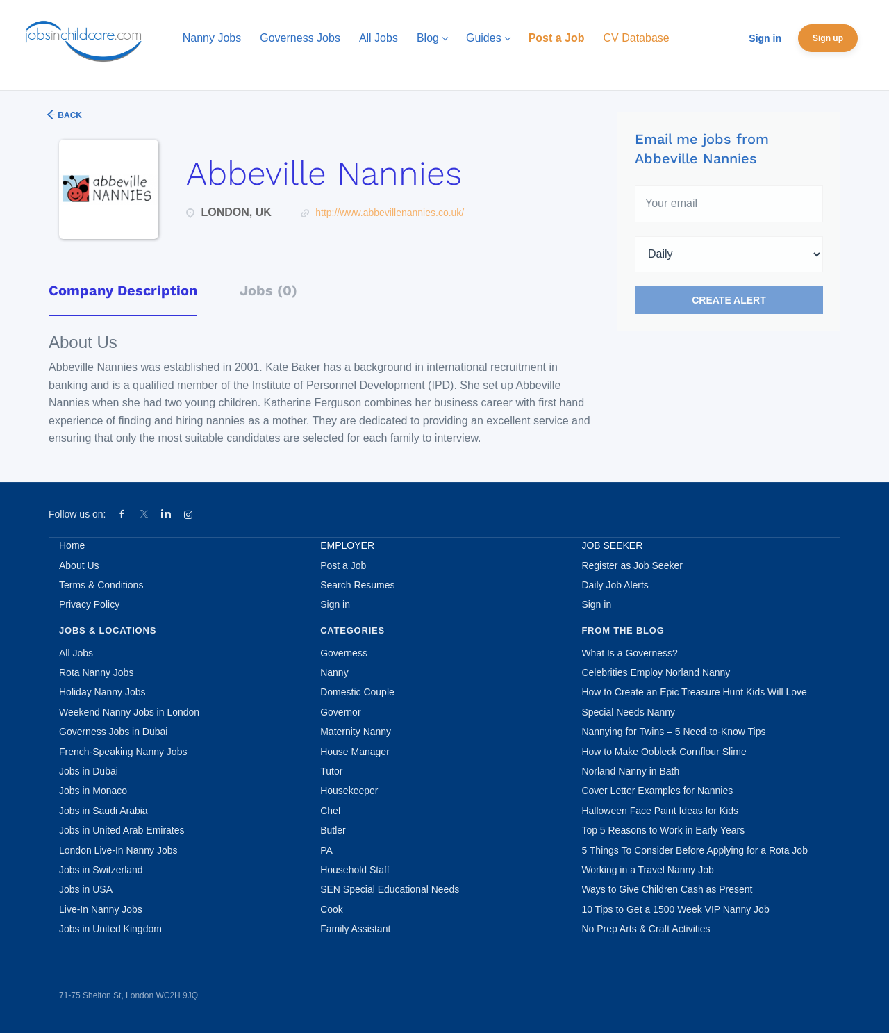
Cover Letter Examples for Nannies (657, 790)
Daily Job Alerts (614, 584)
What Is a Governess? (629, 653)
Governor (340, 712)
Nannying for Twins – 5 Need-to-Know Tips (673, 731)
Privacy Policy (89, 604)
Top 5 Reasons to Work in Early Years (663, 830)
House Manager (355, 751)
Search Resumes (357, 584)
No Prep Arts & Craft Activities (645, 928)
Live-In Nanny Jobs (100, 909)
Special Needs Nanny (628, 712)
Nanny (334, 672)
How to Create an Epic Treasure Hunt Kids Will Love (693, 691)
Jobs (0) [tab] (268, 290)
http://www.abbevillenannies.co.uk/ (389, 212)
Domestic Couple (357, 691)
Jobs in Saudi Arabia (103, 810)
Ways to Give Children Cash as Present (666, 889)
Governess (343, 653)
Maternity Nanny (355, 731)
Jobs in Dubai (88, 771)
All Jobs (76, 653)
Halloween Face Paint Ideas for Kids (659, 810)
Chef (330, 810)
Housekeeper (349, 790)
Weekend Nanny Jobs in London (129, 712)
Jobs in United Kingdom (110, 928)
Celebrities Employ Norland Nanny (655, 672)
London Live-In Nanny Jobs (118, 850)
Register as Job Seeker (632, 565)
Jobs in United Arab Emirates (122, 830)
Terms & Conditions (101, 584)
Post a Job (343, 565)
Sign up (828, 38)
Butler (333, 830)
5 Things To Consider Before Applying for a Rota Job (694, 850)
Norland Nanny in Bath (630, 771)
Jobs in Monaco (93, 790)
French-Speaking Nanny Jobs (123, 751)
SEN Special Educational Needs (389, 889)
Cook (331, 909)
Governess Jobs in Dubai (113, 731)
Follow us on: (77, 514)
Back (69, 115)
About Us (79, 565)
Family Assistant (355, 928)
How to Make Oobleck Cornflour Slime (663, 751)
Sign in (765, 38)
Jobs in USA (86, 889)
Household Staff (354, 869)
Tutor (331, 771)
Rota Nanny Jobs (96, 672)
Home (72, 545)
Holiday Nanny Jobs (102, 691)
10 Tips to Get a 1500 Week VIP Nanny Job (675, 909)
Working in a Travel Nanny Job (647, 869)
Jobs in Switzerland (101, 869)
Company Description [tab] (123, 290)
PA (326, 850)
